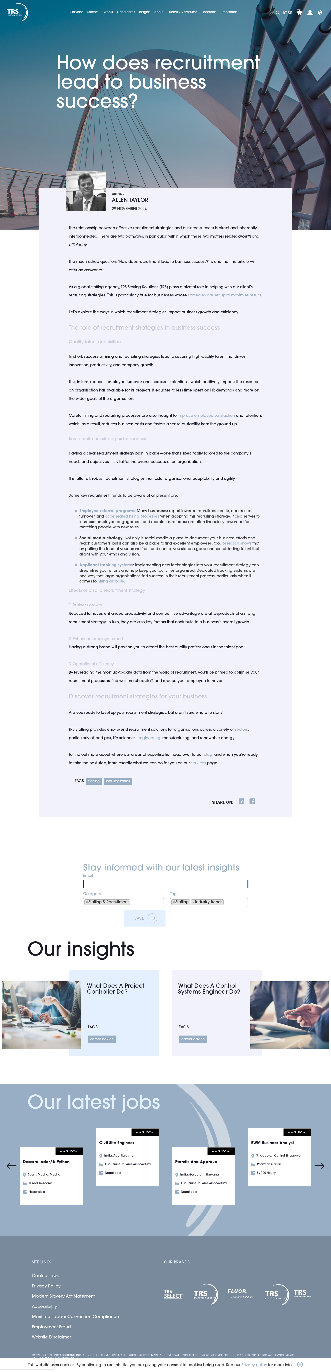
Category (92, 894)
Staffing (94, 781)
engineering (148, 738)
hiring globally (111, 582)
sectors (241, 730)
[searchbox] (136, 902)
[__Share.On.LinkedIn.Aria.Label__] (241, 802)
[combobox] (123, 902)
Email (88, 876)
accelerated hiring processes (132, 517)
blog (208, 755)
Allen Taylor (130, 200)
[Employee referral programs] (107, 511)
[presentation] (27, 1362)
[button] (300, 1365)
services (198, 763)
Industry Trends (118, 781)
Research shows (236, 544)
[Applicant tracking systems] (106, 565)
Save (139, 919)
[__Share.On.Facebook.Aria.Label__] (252, 802)
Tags (174, 894)
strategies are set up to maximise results (224, 295)
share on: (222, 803)
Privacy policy (254, 1365)
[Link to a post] (41, 1015)
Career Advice (102, 1039)
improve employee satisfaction (206, 416)
